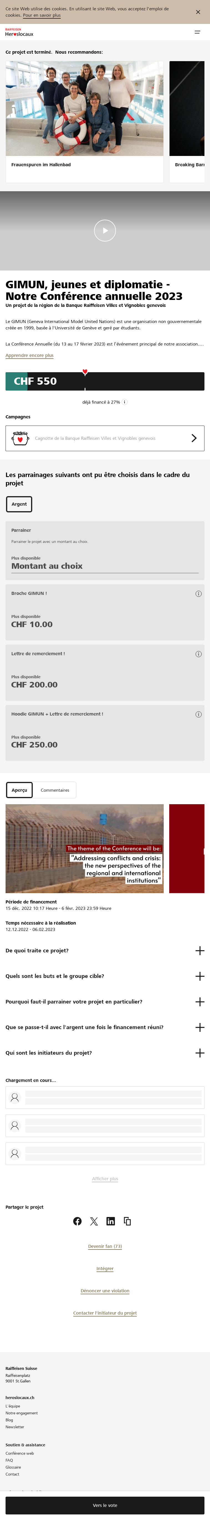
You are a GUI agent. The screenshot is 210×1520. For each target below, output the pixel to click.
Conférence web (20, 1453)
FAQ (9, 1460)
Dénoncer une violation (105, 1290)
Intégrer (105, 1268)
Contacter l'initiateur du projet (105, 1313)
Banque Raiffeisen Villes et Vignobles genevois (116, 305)
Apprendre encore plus (30, 355)
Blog (9, 1420)
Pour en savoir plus (42, 15)
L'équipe (13, 1406)
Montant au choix (47, 566)
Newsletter (15, 1427)
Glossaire (13, 1467)
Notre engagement (22, 1413)
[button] (197, 32)
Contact (12, 1474)
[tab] (19, 504)
